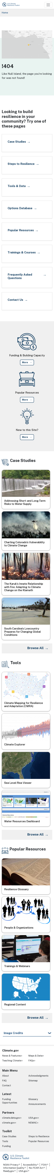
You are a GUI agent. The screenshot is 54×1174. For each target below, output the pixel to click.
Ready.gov (8, 1171)
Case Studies (9, 1136)
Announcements (37, 1104)
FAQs (31, 1060)
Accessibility (30, 1164)
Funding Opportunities (9, 1101)
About (5, 1075)
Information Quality (13, 1168)
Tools (5, 1141)
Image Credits (13, 1033)
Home (5, 12)
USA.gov (32, 1117)
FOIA (44, 1164)
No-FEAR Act (36, 1168)
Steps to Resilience (38, 1136)
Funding (6, 1146)
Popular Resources (38, 1141)
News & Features (11, 1055)
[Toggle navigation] (48, 5)
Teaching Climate (11, 1060)
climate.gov (8, 1122)
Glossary (33, 1099)
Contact (6, 1085)
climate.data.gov (11, 1117)
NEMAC (32, 1122)
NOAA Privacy (10, 1164)
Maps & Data (35, 1055)
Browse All (35, 648)
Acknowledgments (38, 1075)
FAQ (4, 1080)
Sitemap (33, 1080)
